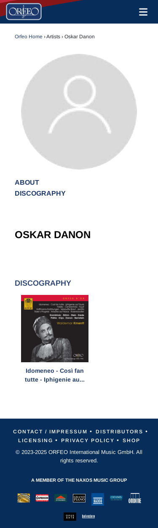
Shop (131, 440)
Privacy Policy (88, 440)
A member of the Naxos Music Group (79, 480)
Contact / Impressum (50, 432)
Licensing (35, 440)
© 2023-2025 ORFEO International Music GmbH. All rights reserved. (79, 456)
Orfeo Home (29, 37)
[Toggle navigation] (141, 12)
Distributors (119, 432)
